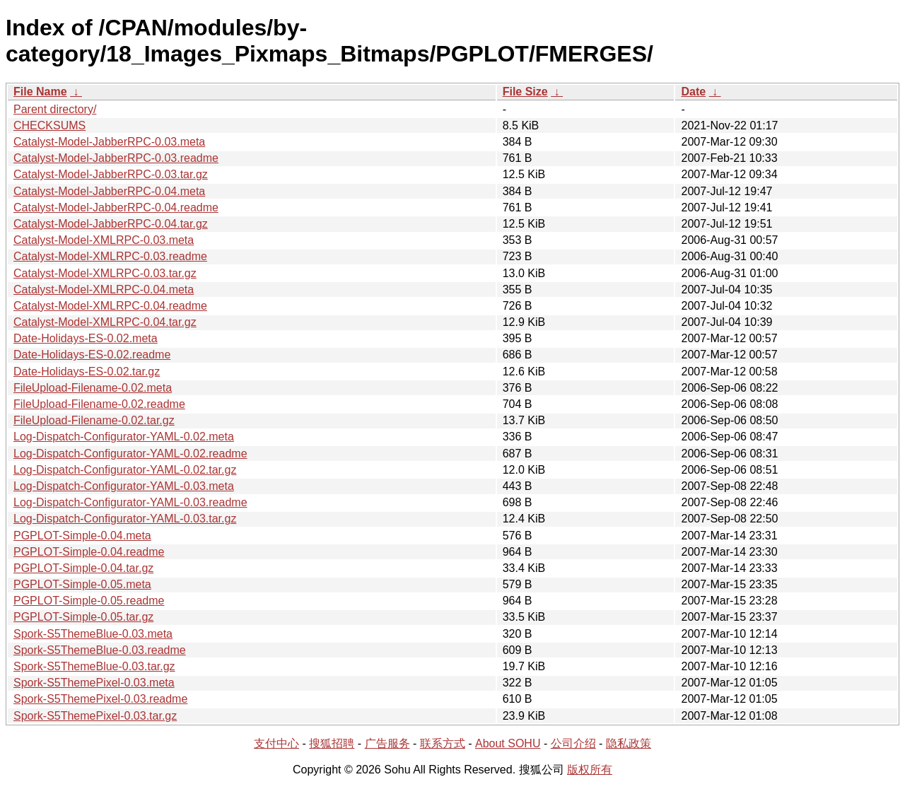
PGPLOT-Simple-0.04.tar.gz (83, 568)
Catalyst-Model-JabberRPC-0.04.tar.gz (110, 224)
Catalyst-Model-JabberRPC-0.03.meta (109, 142)
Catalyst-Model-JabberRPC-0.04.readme (115, 207)
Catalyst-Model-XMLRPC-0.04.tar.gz (105, 322)
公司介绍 (573, 743)
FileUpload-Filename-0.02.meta (92, 388)
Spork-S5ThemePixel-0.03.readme (100, 699)
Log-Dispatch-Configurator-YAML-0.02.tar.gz (124, 470)
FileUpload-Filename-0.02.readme (99, 404)
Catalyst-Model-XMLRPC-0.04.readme (110, 306)
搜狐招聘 (331, 743)
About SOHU (507, 743)
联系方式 (442, 743)
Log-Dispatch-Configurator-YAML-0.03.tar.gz (124, 519)
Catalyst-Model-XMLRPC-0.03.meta (103, 240)
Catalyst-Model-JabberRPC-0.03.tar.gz (110, 174)
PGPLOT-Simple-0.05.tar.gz (83, 617)
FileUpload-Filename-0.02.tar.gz (94, 420)
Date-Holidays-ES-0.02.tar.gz (86, 372)
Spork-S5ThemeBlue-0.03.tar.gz (94, 666)
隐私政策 (628, 743)
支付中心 (276, 743)
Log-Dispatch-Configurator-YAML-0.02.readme (130, 454)
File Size (525, 92)
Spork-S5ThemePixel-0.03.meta (94, 683)
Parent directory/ (54, 109)
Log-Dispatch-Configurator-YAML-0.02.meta (123, 437)
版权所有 (589, 770)
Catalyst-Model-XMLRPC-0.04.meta (103, 290)
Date (693, 92)
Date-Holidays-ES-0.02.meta (85, 338)
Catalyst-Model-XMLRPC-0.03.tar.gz (105, 273)
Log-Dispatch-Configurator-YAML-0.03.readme (130, 502)
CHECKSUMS (49, 125)
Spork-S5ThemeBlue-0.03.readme (99, 650)
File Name (40, 92)
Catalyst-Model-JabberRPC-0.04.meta (109, 191)
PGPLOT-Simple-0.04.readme (88, 552)
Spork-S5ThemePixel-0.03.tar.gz (95, 716)
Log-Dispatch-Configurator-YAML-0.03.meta (123, 486)
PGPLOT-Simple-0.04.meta (82, 536)
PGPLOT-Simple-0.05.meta (82, 584)
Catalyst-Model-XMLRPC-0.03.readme (110, 256)
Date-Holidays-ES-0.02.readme (91, 355)
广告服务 (387, 743)
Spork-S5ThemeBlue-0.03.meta (93, 634)
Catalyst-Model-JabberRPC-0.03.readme (115, 158)
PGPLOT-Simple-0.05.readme (88, 601)
